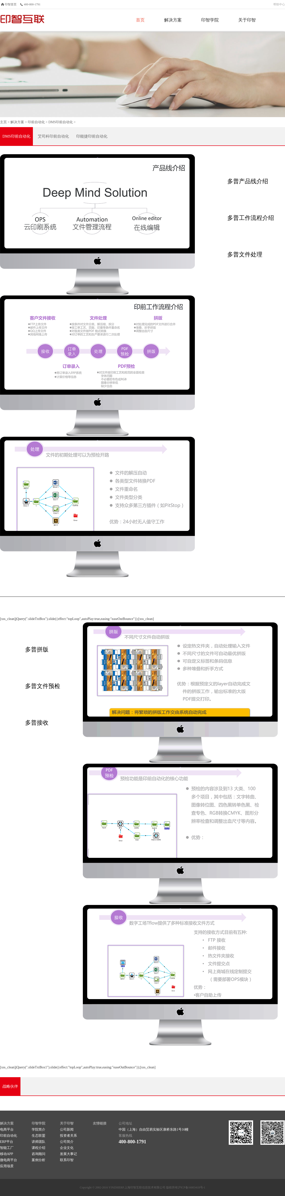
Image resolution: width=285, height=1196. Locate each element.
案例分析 (38, 1160)
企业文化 (67, 1148)
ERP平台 (6, 1142)
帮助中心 (279, 4)
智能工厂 (7, 1148)
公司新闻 (67, 1129)
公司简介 (67, 1142)
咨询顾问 (38, 1154)
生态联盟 (38, 1135)
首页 (140, 20)
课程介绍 (38, 1148)
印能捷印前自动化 (91, 136)
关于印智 (247, 20)
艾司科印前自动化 (53, 136)
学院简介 (38, 1129)
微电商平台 (8, 1160)
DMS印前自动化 (60, 122)
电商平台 (7, 1129)
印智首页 (11, 4)
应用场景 (7, 1166)
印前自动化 (36, 122)
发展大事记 (68, 1154)
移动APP (6, 1154)
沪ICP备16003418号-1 (191, 1187)
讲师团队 (38, 1142)
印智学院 (210, 20)
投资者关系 (68, 1135)
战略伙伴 (10, 1086)
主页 (3, 122)
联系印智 (67, 1160)
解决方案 (173, 20)
